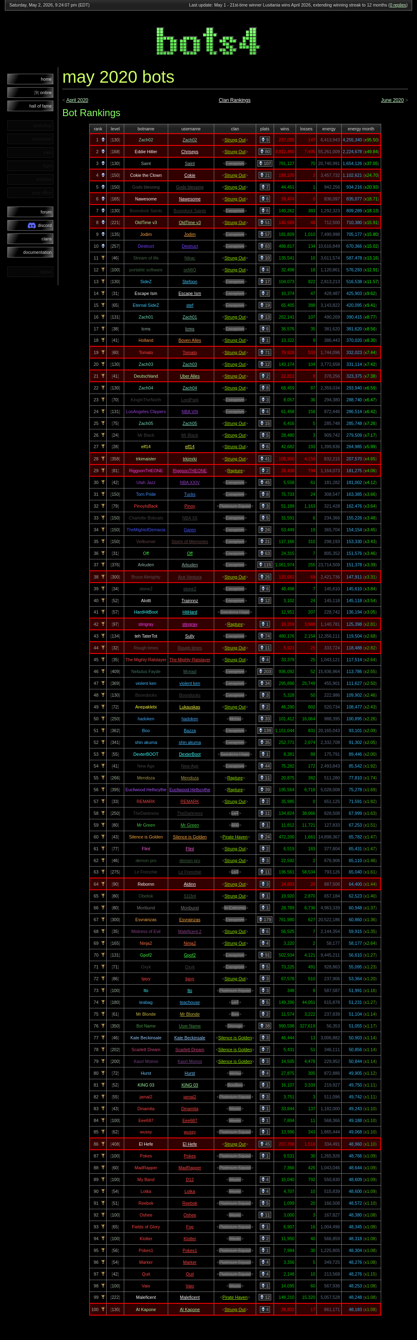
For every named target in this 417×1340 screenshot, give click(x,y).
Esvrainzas (189, 919)
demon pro (190, 860)
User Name (190, 1025)
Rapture (235, 470)
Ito (189, 990)
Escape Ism (189, 293)
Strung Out (235, 139)
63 (265, 553)
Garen (190, 529)
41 (265, 458)
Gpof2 (190, 955)
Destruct (190, 246)
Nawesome (189, 198)
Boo (235, 1014)
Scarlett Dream (190, 1049)
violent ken (190, 683)
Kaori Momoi (190, 1061)
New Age (190, 766)
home (46, 79)
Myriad (189, 671)
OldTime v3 (190, 222)
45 (265, 482)
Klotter (190, 1238)
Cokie (189, 175)
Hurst (189, 1073)
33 (265, 718)
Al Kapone (190, 1309)
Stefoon (190, 281)
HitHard (189, 611)
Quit (190, 1274)
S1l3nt (190, 895)
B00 (235, 825)
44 (265, 766)
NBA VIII (190, 411)
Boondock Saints (189, 210)
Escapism (235, 163)
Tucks (189, 494)
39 (265, 789)
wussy (190, 1131)
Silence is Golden (190, 836)
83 (265, 246)
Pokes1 (189, 1250)
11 (265, 647)
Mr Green (190, 825)
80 (265, 151)
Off (190, 553)
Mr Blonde (190, 1014)
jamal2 (189, 1096)
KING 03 (190, 1085)
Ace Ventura (190, 576)
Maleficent (190, 1297)
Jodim (189, 234)
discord (40, 225)
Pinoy (189, 506)
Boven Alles (189, 340)
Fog (189, 1226)
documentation (37, 252)
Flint (190, 848)
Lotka (189, 1191)
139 (265, 730)
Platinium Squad (235, 506)
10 (265, 257)
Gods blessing (190, 187)
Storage (234, 1025)
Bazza (190, 730)
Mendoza (190, 777)
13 (265, 317)
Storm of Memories (189, 541)
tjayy (189, 978)
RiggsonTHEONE (190, 470)
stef (189, 305)
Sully (190, 636)
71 (265, 352)
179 (265, 919)
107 (265, 163)
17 (265, 281)
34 (265, 683)
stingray (189, 624)
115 (265, 564)
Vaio (190, 1285)
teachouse (190, 1002)
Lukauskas (190, 706)
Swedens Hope (235, 611)
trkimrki (190, 458)
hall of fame (40, 105)
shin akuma (190, 742)
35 (265, 742)
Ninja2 (190, 943)
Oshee (189, 1214)
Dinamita (189, 1108)
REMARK (189, 801)
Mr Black (189, 435)
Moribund (190, 907)
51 (265, 222)
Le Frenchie (189, 871)
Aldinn (190, 884)
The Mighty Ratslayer (190, 659)
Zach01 (189, 317)
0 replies (398, 4)
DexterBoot (189, 754)
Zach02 (189, 139)
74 (265, 636)
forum (46, 211)
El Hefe (190, 1144)
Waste (235, 1108)
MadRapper (189, 1167)
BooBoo (235, 1085)
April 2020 (77, 100)
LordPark (189, 399)
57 (265, 234)
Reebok (190, 1203)
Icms (190, 328)
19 (265, 305)
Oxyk (190, 966)
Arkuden (190, 564)
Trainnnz (190, 600)
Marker (190, 1262)
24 (265, 529)
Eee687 (190, 1120)
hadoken (190, 718)
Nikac (189, 257)
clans (47, 238)
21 (265, 175)
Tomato (190, 352)
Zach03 (189, 364)
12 (265, 364)
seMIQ (189, 269)
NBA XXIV (190, 482)
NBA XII (189, 517)
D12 (190, 1179)
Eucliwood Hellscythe (190, 789)
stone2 (189, 588)
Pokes (190, 1155)
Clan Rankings (234, 100)
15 (265, 423)
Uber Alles (190, 376)
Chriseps (189, 151)
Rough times (190, 647)
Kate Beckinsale (189, 1037)
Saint (190, 163)
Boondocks (190, 695)
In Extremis (235, 907)
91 (265, 955)
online (43, 92)
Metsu (235, 718)
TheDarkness (189, 813)
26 (265, 576)
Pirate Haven (235, 836)
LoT (235, 813)
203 (265, 671)
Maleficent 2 (189, 931)
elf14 (190, 446)
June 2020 (392, 100)
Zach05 (189, 423)
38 (265, 1025)
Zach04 (189, 387)
